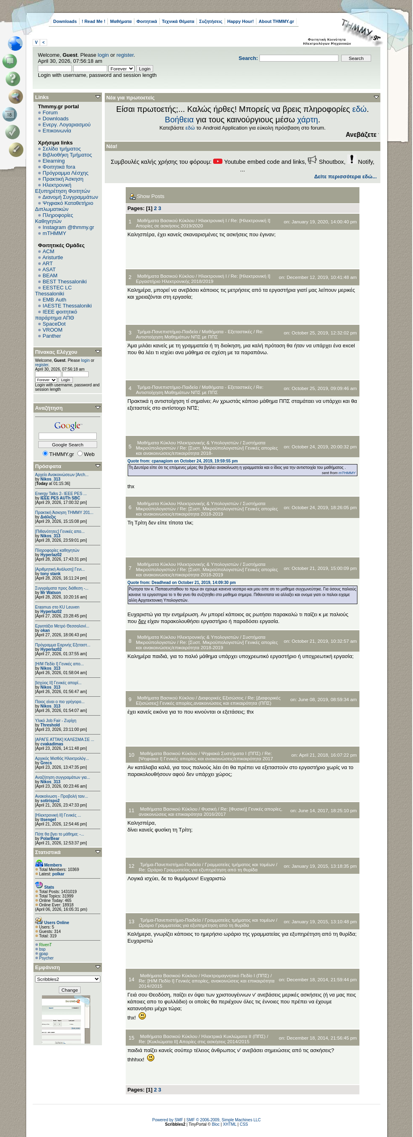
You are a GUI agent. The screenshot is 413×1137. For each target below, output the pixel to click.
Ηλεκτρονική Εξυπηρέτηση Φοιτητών (62, 188)
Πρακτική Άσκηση (63, 179)
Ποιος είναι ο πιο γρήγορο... (60, 702)
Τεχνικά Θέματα (178, 21)
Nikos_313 (50, 479)
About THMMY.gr (276, 21)
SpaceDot (54, 324)
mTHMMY (54, 233)
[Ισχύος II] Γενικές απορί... (58, 683)
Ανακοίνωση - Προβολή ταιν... (61, 796)
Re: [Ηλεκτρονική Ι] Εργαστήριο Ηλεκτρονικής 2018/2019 (203, 278)
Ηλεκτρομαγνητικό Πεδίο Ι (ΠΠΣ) (235, 975)
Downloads (65, 21)
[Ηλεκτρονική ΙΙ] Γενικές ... (58, 815)
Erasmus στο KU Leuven (57, 607)
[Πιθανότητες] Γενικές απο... (60, 531)
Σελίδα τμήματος (62, 149)
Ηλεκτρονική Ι (212, 220)
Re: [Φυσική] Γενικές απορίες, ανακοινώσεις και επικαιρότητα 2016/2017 (210, 811)
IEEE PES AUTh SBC (60, 498)
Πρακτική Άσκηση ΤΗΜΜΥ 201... (64, 512)
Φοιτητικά (147, 21)
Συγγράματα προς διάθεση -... (62, 588)
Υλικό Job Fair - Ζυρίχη (55, 720)
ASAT (49, 269)
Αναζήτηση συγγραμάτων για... (62, 777)
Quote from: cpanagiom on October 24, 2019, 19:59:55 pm (182, 461)
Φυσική (209, 808)
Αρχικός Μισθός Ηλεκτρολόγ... (62, 758)
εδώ (359, 109)
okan (45, 630)
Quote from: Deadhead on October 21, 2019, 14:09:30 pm (181, 582)
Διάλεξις (48, 517)
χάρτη (307, 119)
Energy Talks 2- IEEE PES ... (61, 493)
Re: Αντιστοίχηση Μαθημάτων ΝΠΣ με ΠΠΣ (200, 334)
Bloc (216, 1124)
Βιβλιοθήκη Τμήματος (67, 155)
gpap (43, 953)
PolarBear (49, 838)
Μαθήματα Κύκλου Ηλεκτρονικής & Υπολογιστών (188, 442)
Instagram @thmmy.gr (68, 227)
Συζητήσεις (210, 21)
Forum (50, 112)
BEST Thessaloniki (65, 282)
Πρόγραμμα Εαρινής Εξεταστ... (62, 645)
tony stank (50, 574)
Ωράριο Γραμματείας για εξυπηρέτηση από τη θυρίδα (194, 925)
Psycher (46, 958)
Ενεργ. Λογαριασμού (67, 125)
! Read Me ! (94, 21)
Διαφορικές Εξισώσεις (221, 697)
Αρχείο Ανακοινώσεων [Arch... (62, 475)
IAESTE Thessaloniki (67, 306)
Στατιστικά (48, 852)
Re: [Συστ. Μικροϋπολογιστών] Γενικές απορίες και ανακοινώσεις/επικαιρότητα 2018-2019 (207, 511)
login (103, 55)
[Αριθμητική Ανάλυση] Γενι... (60, 569)
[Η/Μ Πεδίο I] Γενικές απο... (59, 664)
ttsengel (48, 819)
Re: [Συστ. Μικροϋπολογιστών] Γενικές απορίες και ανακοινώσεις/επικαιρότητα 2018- (207, 450)
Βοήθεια (179, 119)
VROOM (52, 330)
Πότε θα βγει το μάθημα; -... (59, 834)
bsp (42, 949)
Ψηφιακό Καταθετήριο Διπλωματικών (64, 206)
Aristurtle (52, 257)
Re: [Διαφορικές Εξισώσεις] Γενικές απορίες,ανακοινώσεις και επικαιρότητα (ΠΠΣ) (208, 700)
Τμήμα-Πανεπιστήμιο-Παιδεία (167, 331)
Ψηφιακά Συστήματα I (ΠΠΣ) (231, 753)
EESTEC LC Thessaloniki (53, 291)
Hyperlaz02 (51, 555)
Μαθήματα (120, 21)
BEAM (50, 275)
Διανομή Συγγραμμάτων (70, 197)
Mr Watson (50, 592)
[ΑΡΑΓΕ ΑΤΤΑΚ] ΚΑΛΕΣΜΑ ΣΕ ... (64, 739)
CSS (244, 1124)
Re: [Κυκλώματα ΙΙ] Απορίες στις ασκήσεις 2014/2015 (194, 1041)
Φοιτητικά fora (59, 167)
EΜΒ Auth (54, 300)
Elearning (54, 161)
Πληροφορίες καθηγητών (57, 550)
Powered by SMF (167, 1120)
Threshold (50, 725)
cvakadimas (51, 744)
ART (47, 263)
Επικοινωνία (57, 131)
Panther (52, 336)
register (125, 55)
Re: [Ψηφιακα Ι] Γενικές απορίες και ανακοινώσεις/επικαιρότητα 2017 (206, 756)
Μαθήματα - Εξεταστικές (227, 331)
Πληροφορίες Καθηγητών (54, 218)
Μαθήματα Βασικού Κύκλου (165, 220)
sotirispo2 (50, 801)
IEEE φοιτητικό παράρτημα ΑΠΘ (56, 315)
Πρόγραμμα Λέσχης (66, 173)
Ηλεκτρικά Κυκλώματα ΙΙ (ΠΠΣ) (233, 1036)
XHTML (230, 1124)
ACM (48, 251)
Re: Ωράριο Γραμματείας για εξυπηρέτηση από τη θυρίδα (198, 869)
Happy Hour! (240, 21)
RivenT (45, 945)
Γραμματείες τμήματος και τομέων (240, 864)
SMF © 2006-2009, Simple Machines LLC (224, 1120)
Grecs (46, 763)
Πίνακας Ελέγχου (56, 352)
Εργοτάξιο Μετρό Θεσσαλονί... (62, 626)
